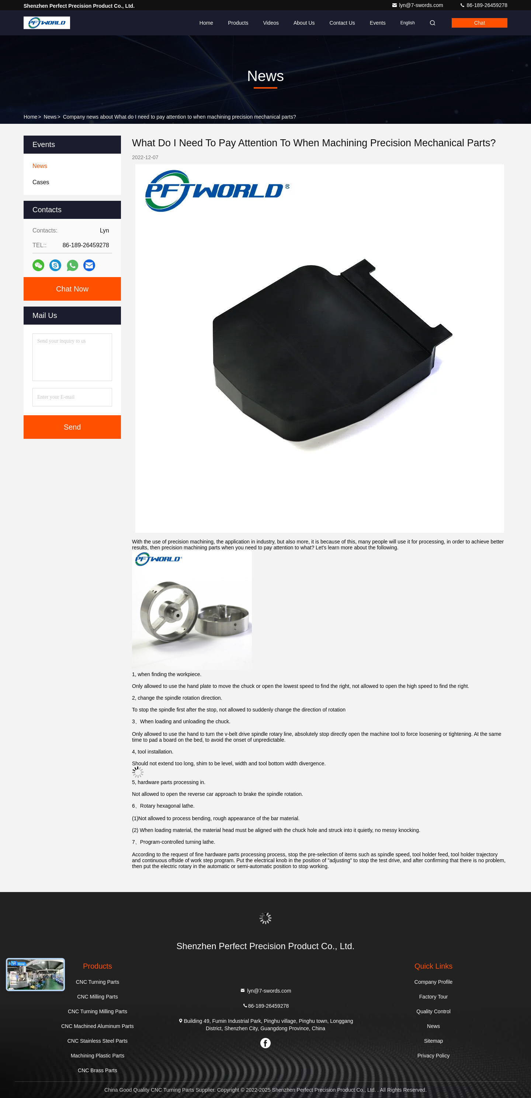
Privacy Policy (433, 1056)
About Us (304, 23)
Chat (479, 23)
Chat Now (72, 289)
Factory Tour (433, 997)
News (50, 117)
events (378, 23)
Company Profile (433, 982)
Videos (271, 23)
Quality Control (433, 1011)
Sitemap (433, 1041)
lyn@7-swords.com (418, 5)
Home (206, 23)
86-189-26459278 (483, 5)
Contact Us (342, 23)
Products (238, 23)
